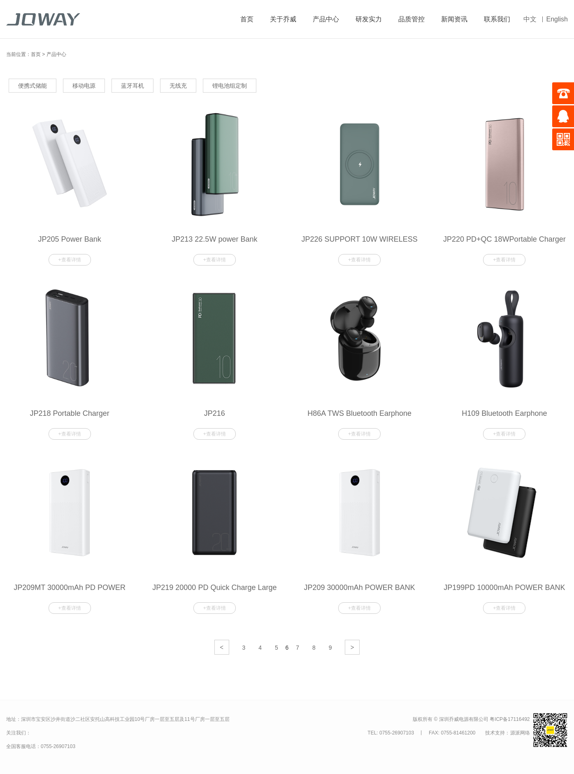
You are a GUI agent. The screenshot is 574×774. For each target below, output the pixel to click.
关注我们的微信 (61, 733)
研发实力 (369, 19)
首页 (246, 19)
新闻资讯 (454, 19)
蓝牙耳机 (132, 85)
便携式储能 (32, 85)
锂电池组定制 (229, 85)
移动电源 (83, 85)
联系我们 (497, 19)
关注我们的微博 (43, 732)
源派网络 (520, 733)
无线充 (178, 85)
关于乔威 (283, 19)
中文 (530, 19)
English (557, 19)
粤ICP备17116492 (510, 719)
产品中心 (326, 19)
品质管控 (411, 19)
